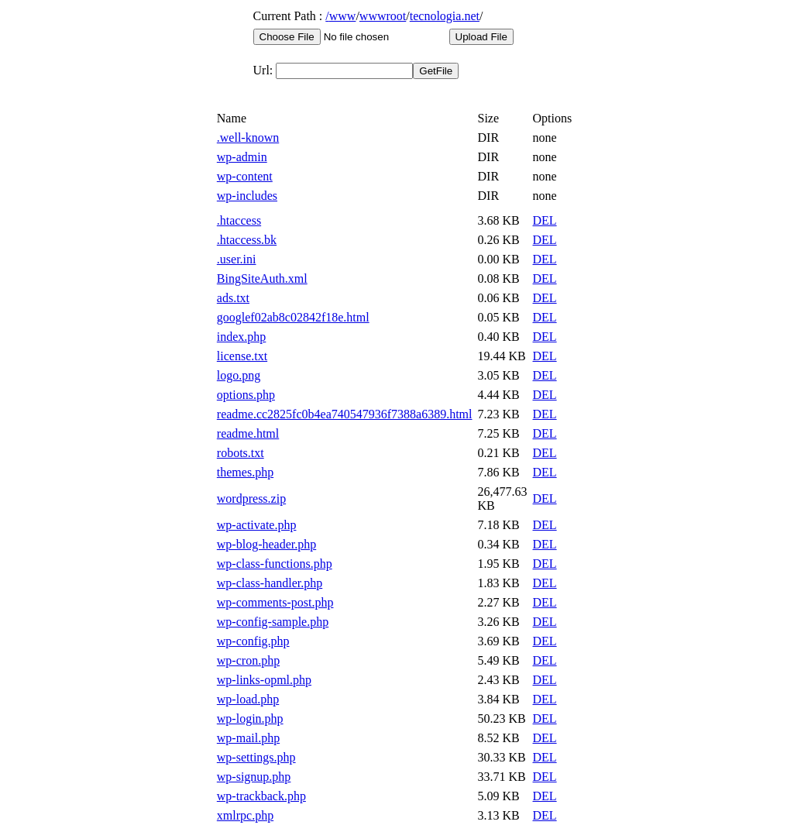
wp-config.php (253, 641)
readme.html (248, 433)
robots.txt (240, 452)
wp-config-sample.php (272, 621)
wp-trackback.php (261, 796)
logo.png (238, 375)
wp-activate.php (257, 524)
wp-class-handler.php (269, 583)
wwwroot (382, 15)
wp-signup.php (254, 776)
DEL (545, 220)
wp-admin (242, 156)
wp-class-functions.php (274, 563)
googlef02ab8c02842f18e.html (293, 317)
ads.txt (233, 297)
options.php (246, 394)
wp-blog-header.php (266, 544)
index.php (241, 336)
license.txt (242, 356)
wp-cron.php (248, 660)
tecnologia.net (444, 15)
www (342, 15)
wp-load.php (248, 699)
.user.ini (236, 259)
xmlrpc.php (245, 815)
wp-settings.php (256, 757)
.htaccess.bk (247, 239)
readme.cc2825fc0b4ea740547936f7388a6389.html (345, 414)
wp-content (245, 176)
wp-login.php (250, 718)
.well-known (248, 137)
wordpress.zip (251, 498)
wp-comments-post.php (275, 602)
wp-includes (247, 195)
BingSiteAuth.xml (262, 278)
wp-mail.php (248, 737)
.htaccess (239, 220)
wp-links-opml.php (264, 679)
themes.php (245, 472)
